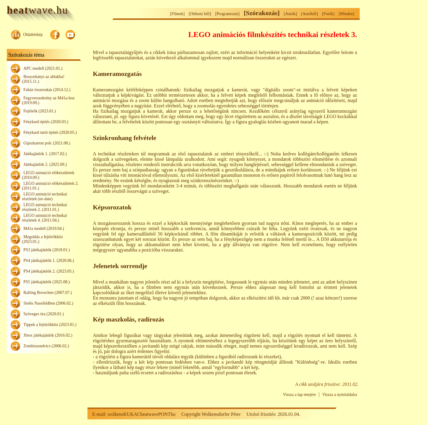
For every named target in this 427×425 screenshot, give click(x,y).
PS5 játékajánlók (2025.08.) (46, 282)
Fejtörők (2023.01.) (39, 111)
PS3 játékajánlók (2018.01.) (46, 250)
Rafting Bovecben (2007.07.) (47, 292)
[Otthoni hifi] (200, 14)
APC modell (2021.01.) (42, 68)
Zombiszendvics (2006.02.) (46, 346)
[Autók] (290, 14)
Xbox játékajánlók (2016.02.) (47, 335)
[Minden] (346, 14)
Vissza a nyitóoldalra (339, 394)
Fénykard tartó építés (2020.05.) (50, 132)
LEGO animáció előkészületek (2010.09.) (48, 175)
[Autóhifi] (309, 14)
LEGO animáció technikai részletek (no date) (44, 196)
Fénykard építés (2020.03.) (45, 122)
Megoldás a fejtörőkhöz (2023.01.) (42, 239)
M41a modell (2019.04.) (43, 228)
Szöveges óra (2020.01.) (43, 314)
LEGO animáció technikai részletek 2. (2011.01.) (44, 207)
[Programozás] (227, 14)
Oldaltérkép (33, 34)
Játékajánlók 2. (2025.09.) (45, 164)
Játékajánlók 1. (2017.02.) (45, 154)
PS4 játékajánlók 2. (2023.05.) (48, 271)
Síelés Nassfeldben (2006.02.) (48, 303)
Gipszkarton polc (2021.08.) (46, 143)
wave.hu (37, 10)
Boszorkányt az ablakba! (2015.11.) (43, 79)
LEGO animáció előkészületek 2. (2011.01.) (50, 185)
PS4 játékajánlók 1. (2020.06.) (48, 260)
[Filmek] (177, 14)
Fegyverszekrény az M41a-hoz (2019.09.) (48, 100)
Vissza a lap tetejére (299, 394)
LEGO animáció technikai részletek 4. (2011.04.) (44, 217)
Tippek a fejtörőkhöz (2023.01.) (50, 324)
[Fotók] (328, 14)
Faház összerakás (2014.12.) (47, 89)
